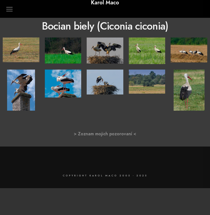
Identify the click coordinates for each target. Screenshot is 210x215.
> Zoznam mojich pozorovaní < (105, 134)
